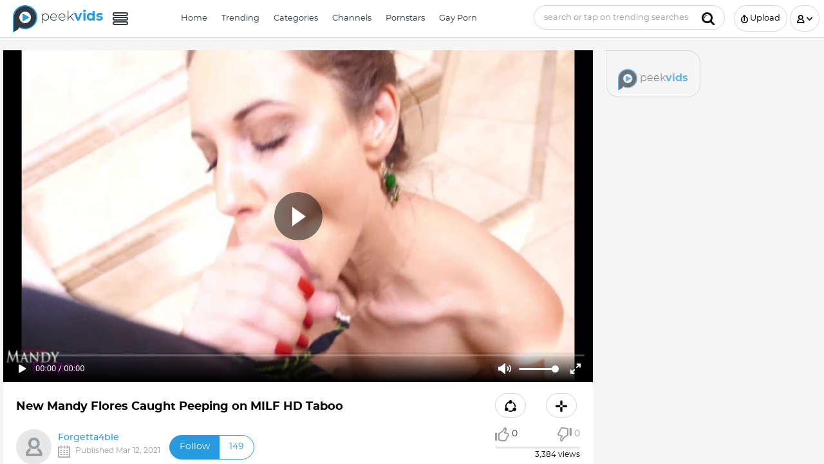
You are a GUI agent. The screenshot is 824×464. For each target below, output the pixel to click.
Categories (296, 18)
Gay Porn (458, 18)
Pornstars (405, 18)
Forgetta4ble (88, 437)
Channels (351, 18)
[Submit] (708, 17)
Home (194, 18)
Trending (240, 18)
